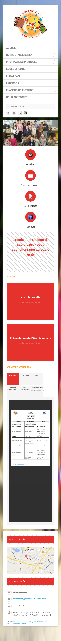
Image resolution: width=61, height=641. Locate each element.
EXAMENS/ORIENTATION (20, 90)
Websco (24, 623)
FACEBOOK (12, 83)
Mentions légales (13, 623)
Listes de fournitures (12, 388)
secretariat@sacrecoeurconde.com (29, 599)
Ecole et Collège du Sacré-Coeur (34, 622)
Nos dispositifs (24, 388)
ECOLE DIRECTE (15, 69)
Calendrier (24, 375)
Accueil (11, 48)
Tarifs (36, 375)
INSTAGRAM (13, 76)
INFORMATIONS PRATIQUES (21, 62)
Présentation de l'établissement (38, 389)
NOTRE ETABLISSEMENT (20, 55)
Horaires (12, 375)
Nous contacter (16, 97)
